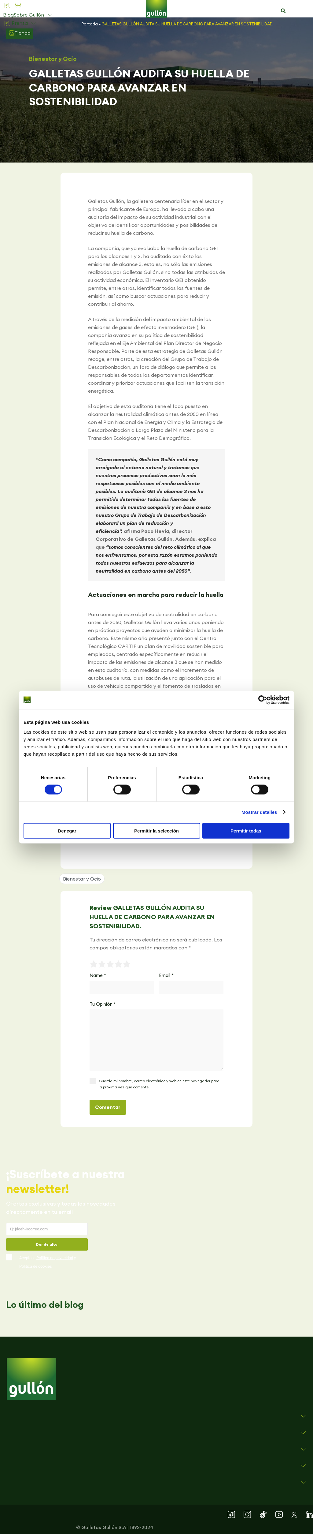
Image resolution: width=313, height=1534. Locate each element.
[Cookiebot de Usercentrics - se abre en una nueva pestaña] (262, 700)
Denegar (67, 830)
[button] (283, 11)
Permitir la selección (156, 830)
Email (166, 975)
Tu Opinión (103, 1004)
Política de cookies (35, 1266)
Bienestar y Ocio (53, 58)
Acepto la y (47, 1262)
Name (98, 975)
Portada (90, 23)
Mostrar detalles (259, 812)
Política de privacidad (54, 1257)
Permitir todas (245, 830)
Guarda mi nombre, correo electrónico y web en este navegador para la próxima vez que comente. (159, 1084)
